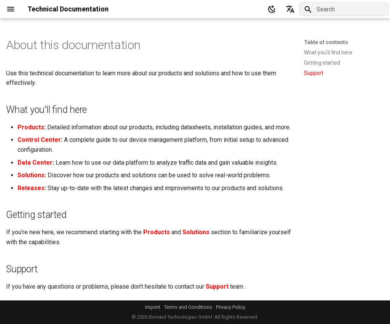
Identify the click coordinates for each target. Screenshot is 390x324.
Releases (31, 188)
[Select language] (290, 9)
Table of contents (326, 42)
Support (217, 286)
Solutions (31, 175)
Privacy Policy (230, 307)
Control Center (39, 139)
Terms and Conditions (188, 307)
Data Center (35, 162)
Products (31, 127)
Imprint (152, 307)
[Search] (344, 9)
